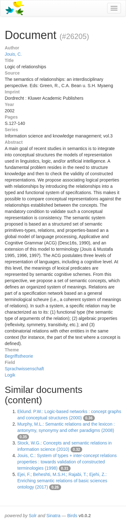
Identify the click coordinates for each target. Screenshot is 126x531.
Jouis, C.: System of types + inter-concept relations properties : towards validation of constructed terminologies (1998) (67, 462)
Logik (10, 374)
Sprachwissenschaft (24, 368)
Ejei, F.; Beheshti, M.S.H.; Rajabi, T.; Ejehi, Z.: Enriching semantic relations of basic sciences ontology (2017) (62, 480)
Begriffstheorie (19, 356)
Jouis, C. (13, 54)
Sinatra (53, 515)
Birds (72, 515)
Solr (33, 515)
